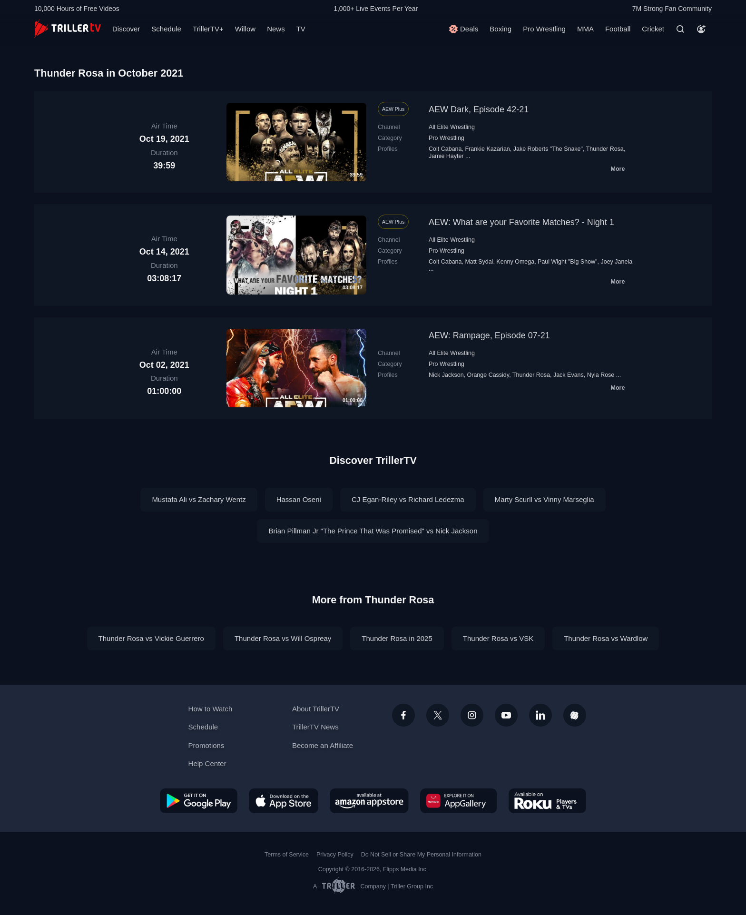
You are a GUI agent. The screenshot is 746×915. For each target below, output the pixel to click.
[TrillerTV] (67, 28)
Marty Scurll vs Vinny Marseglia (544, 499)
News (276, 29)
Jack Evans (568, 375)
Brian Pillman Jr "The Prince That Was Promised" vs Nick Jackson (372, 531)
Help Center (207, 763)
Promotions (206, 745)
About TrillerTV (315, 709)
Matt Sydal (479, 261)
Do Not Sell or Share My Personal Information (421, 854)
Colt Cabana (445, 149)
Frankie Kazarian (487, 149)
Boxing (500, 29)
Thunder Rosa (605, 149)
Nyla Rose (601, 375)
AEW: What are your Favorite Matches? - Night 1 (521, 222)
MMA (585, 29)
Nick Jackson (446, 375)
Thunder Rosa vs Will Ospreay (283, 638)
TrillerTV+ (208, 29)
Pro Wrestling (544, 29)
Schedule (166, 29)
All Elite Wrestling (452, 127)
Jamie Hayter (446, 156)
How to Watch (210, 709)
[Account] (701, 29)
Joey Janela (616, 261)
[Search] (680, 29)
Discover (126, 29)
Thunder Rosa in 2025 (397, 638)
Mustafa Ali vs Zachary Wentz (198, 499)
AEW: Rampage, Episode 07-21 (489, 335)
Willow (245, 29)
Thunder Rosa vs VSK (498, 638)
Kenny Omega (515, 261)
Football (617, 29)
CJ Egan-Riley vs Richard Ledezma (408, 499)
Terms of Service (287, 854)
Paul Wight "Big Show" (567, 261)
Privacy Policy (334, 854)
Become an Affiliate (322, 745)
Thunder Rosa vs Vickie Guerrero (151, 638)
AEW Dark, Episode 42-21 (479, 109)
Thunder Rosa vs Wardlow (606, 638)
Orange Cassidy (488, 375)
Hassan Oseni (298, 499)
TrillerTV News (315, 727)
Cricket (653, 29)
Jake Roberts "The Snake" (548, 149)
